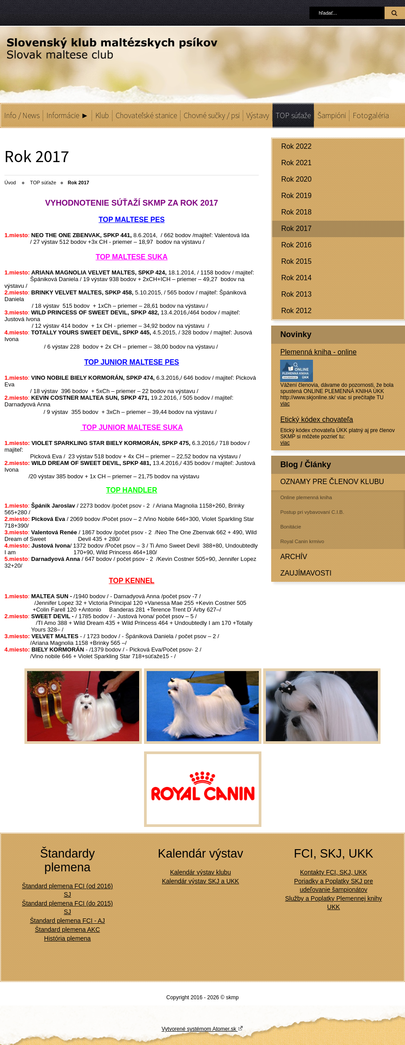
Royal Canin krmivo (302, 541)
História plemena (67, 938)
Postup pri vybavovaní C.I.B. (312, 512)
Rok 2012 (296, 310)
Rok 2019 (296, 195)
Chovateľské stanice (146, 115)
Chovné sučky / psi (212, 115)
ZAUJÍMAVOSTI (305, 573)
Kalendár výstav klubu (200, 872)
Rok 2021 (296, 163)
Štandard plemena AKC (67, 929)
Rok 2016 (296, 245)
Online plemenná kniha (306, 497)
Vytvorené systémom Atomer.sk (203, 1028)
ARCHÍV (293, 556)
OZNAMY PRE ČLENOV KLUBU (332, 481)
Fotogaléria (371, 115)
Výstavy (257, 115)
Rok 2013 (296, 294)
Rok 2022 (296, 146)
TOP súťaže (293, 115)
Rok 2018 (296, 212)
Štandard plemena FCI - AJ (67, 920)
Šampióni (331, 115)
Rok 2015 (296, 261)
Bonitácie (290, 526)
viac (284, 404)
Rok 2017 (296, 228)
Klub (102, 115)
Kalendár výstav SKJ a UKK (200, 881)
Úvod (10, 182)
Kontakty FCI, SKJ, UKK (333, 872)
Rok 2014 (296, 278)
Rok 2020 (296, 179)
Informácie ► (67, 115)
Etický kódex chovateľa (316, 419)
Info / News (22, 115)
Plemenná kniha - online (318, 352)
